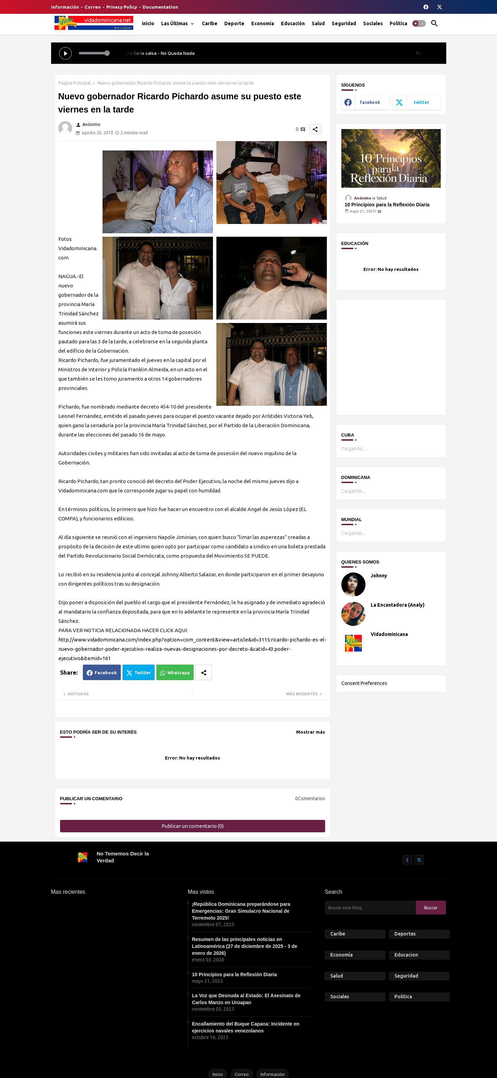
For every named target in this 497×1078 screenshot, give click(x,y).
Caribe (209, 23)
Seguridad (344, 23)
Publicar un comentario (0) (193, 826)
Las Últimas (174, 23)
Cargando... (353, 448)
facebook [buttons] (370, 102)
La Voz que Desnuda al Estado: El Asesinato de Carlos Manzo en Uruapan (246, 999)
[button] (419, 23)
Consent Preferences (364, 683)
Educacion (406, 955)
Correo (93, 6)
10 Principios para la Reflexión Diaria (387, 204)
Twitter (142, 672)
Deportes (405, 934)
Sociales (373, 23)
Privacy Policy (121, 6)
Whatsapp (178, 672)
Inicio (148, 23)
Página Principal (74, 82)
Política (398, 23)
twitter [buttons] (421, 102)
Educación (293, 23)
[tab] (148, 23)
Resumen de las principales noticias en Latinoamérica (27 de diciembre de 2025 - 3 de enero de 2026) (244, 946)
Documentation (160, 6)
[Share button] (203, 672)
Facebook (106, 672)
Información (65, 6)
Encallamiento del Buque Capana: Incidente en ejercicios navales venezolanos (245, 1027)
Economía (262, 23)
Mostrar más (310, 731)
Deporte (234, 23)
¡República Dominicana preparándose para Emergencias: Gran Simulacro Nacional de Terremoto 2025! (241, 911)
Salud (318, 23)
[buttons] (426, 6)
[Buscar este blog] (370, 907)
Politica (403, 996)
